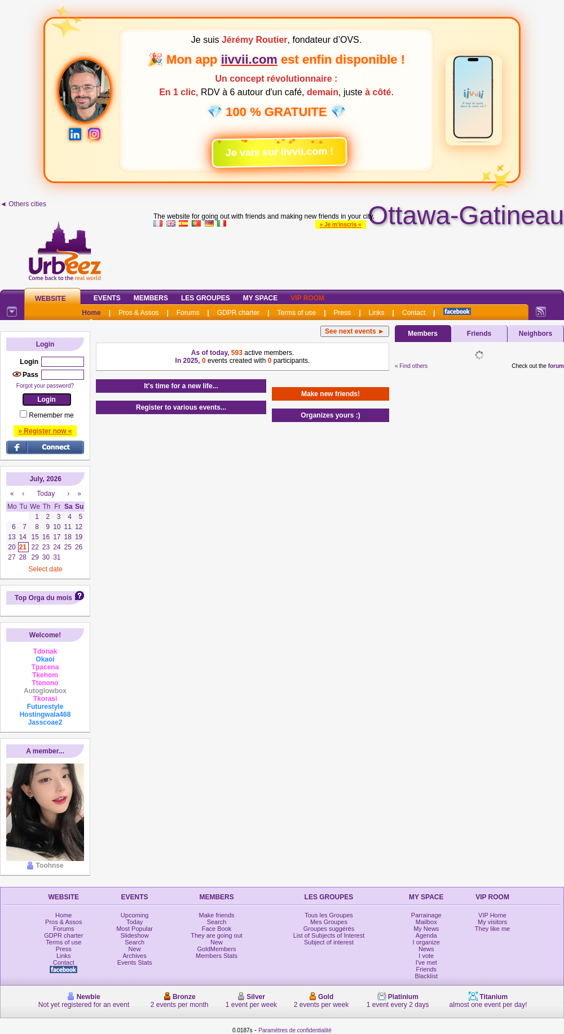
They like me (492, 928)
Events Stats (134, 962)
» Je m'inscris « (341, 224)
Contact (413, 313)
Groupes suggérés (329, 928)
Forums (188, 313)
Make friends (217, 915)
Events (107, 298)
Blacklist (426, 976)
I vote (426, 955)
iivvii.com (249, 59)
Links (377, 313)
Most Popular (134, 928)
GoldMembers (216, 949)
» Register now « (45, 431)
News (426, 949)
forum (556, 366)
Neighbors (535, 334)
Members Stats (216, 955)
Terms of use (296, 313)
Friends (479, 334)
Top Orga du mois (43, 598)
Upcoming (135, 915)
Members (151, 298)
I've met (426, 962)
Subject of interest (329, 942)
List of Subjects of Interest (329, 935)
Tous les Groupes (329, 915)
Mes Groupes (328, 921)
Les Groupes (205, 298)
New (135, 949)
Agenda (426, 935)
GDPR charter (238, 313)
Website (50, 299)
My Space (260, 298)
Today (134, 921)
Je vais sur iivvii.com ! (272, 148)
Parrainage (426, 915)
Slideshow (135, 935)
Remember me (51, 415)
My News (426, 928)
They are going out (217, 935)
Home (91, 313)
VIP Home (492, 915)
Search (134, 942)
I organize (426, 942)
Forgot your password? (45, 386)
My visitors (492, 921)
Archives (135, 955)
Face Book (217, 928)
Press (342, 313)
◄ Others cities (23, 204)
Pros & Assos (138, 313)
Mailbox (426, 921)
